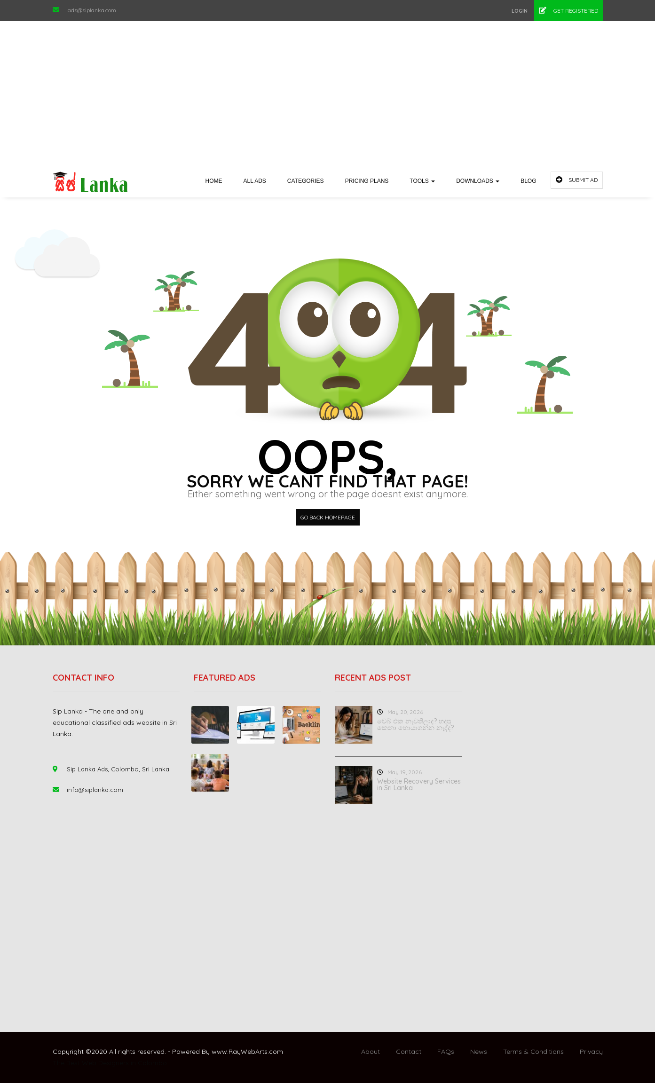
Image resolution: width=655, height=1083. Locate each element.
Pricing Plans (367, 181)
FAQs (445, 1051)
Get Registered (568, 10)
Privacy (591, 1051)
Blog (528, 181)
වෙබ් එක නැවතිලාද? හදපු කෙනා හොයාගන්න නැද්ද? (415, 724)
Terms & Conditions (533, 1051)
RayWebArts (248, 1051)
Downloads (477, 181)
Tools (422, 181)
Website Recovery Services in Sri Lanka (419, 784)
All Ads (255, 181)
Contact (408, 1051)
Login (520, 11)
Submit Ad (577, 179)
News (478, 1051)
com (276, 1051)
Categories (305, 181)
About (370, 1051)
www (219, 1051)
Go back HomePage (327, 517)
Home (213, 181)
